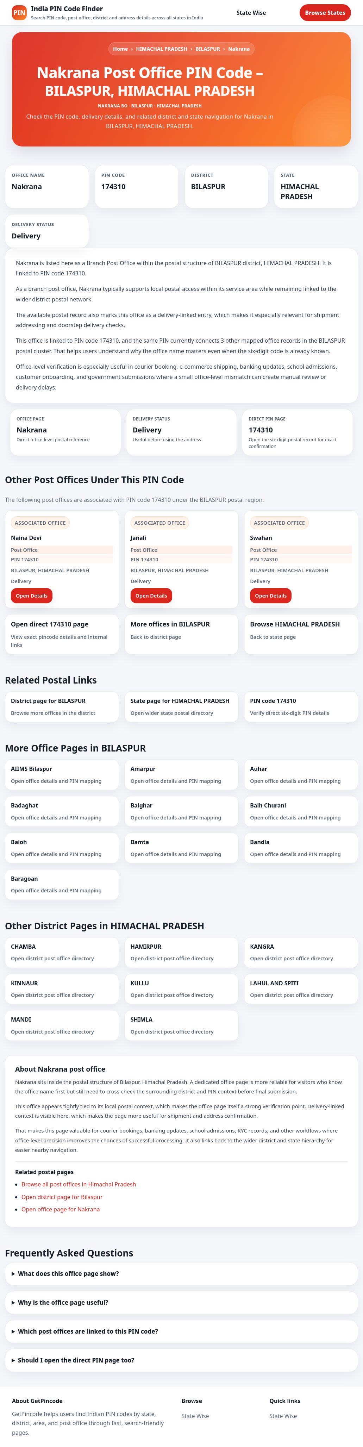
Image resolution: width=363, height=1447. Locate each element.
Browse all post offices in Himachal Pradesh (78, 1184)
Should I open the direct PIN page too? (76, 1360)
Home (120, 48)
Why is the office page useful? (63, 1302)
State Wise (251, 13)
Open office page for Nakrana (60, 1209)
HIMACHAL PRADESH (161, 48)
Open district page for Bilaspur (62, 1197)
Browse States (325, 13)
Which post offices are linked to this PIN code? (88, 1331)
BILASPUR (207, 48)
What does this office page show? (68, 1274)
